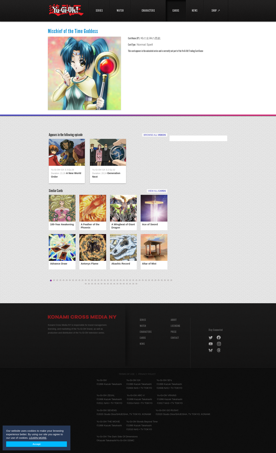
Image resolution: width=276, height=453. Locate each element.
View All (157, 191)
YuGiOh (66, 10)
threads (219, 350)
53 (127, 284)
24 (124, 281)
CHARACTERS (146, 332)
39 (171, 281)
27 (133, 281)
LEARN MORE (37, 437)
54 (130, 284)
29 (140, 281)
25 (127, 281)
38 (168, 281)
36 (162, 281)
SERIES (143, 320)
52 (124, 284)
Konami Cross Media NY (82, 317)
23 (121, 281)
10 (79, 281)
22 (117, 281)
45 (102, 284)
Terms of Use (127, 374)
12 (86, 281)
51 (121, 284)
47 (108, 284)
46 (105, 284)
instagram (219, 344)
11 (82, 281)
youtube (211, 344)
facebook (219, 338)
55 (133, 284)
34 (155, 281)
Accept (36, 444)
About (174, 320)
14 (92, 281)
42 (92, 284)
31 (146, 281)
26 (130, 281)
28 (136, 281)
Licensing (175, 326)
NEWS (142, 343)
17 (102, 281)
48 (111, 284)
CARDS (143, 337)
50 (117, 284)
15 (95, 281)
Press (173, 332)
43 (95, 284)
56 (136, 284)
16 (98, 281)
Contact (175, 337)
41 (89, 284)
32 (149, 281)
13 (89, 281)
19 (108, 281)
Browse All (155, 135)
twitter (211, 338)
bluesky (211, 350)
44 (98, 284)
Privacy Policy (147, 374)
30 (143, 281)
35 (159, 281)
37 (165, 281)
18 (105, 281)
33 (152, 281)
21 (114, 281)
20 (111, 281)
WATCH (143, 326)
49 (114, 284)
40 (86, 284)
